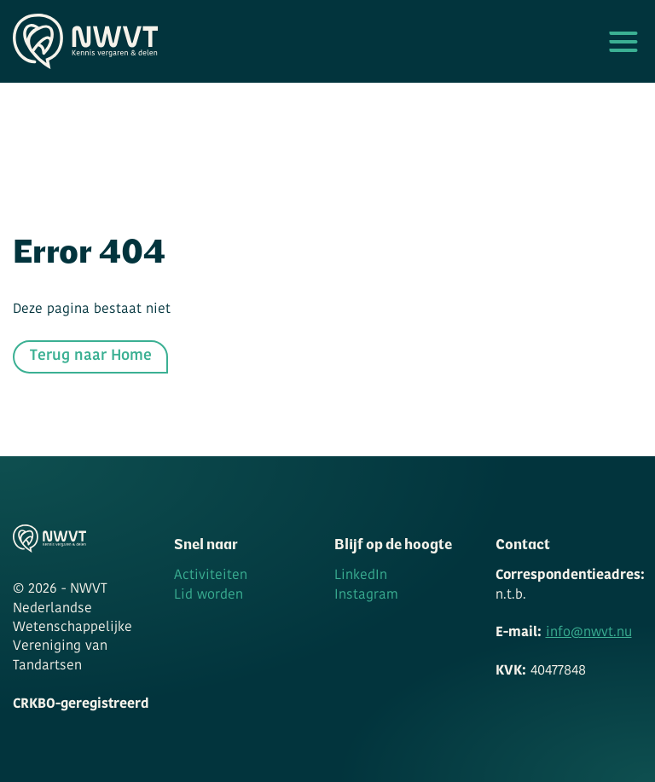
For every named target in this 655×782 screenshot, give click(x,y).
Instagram (366, 595)
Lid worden (208, 595)
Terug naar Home (91, 356)
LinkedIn (360, 575)
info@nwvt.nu (589, 633)
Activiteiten (210, 575)
